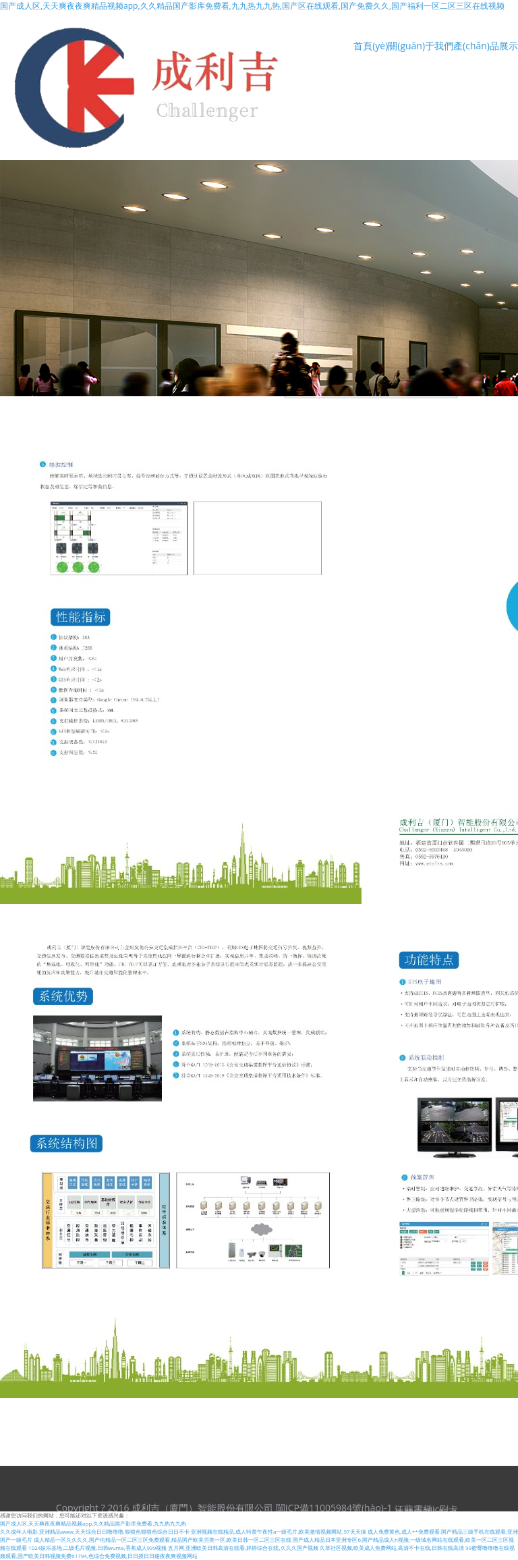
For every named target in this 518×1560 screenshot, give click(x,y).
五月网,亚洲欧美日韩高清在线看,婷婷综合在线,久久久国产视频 (243, 1547)
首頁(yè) (370, 45)
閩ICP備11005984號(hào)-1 (334, 1507)
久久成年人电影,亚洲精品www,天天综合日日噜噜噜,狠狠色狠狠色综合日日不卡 (95, 1531)
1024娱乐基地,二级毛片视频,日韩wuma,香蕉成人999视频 (97, 1547)
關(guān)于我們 (420, 45)
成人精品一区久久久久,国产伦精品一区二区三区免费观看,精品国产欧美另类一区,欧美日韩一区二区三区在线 (162, 1539)
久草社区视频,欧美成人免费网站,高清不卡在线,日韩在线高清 (392, 1547)
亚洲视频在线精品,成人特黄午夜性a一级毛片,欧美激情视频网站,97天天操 (278, 1531)
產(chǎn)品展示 (485, 45)
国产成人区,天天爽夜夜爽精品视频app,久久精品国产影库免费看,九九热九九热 (93, 1523)
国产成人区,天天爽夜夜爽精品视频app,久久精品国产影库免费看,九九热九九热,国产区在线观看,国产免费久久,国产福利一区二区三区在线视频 (252, 5)
